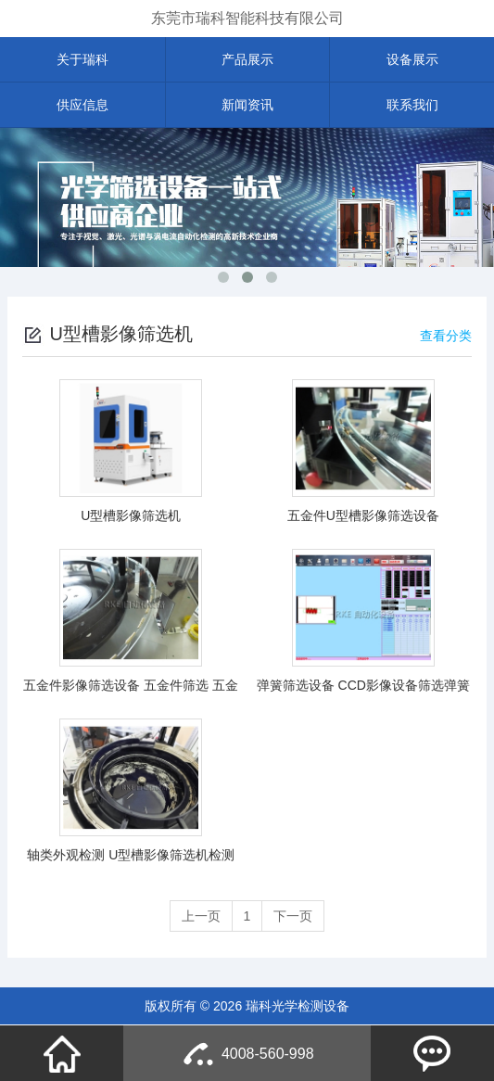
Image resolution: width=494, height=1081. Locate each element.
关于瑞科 (82, 59)
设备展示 (412, 59)
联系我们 (412, 104)
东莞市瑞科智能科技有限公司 (247, 18)
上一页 (201, 916)
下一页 (292, 916)
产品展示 (247, 59)
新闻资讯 (247, 104)
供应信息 (82, 104)
